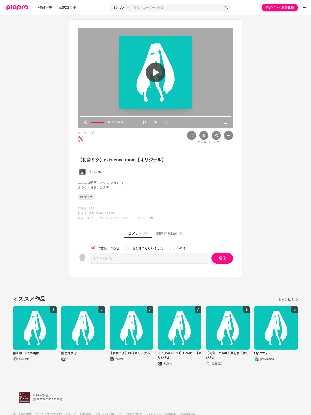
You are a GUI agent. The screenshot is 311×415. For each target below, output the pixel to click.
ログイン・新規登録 (280, 7)
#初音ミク (86, 196)
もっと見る (288, 299)
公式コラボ (67, 7)
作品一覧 (45, 7)
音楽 (151, 218)
